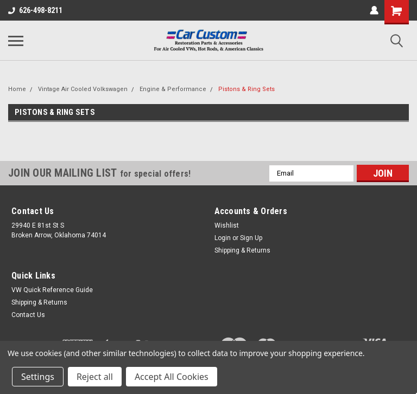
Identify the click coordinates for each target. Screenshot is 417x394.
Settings (37, 377)
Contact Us (28, 315)
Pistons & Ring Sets (246, 89)
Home (17, 89)
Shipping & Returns (242, 250)
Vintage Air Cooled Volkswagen (83, 89)
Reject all (95, 377)
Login (222, 238)
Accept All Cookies (171, 377)
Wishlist (226, 225)
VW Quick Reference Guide (52, 290)
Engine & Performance (173, 89)
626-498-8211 (35, 10)
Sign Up (251, 238)
